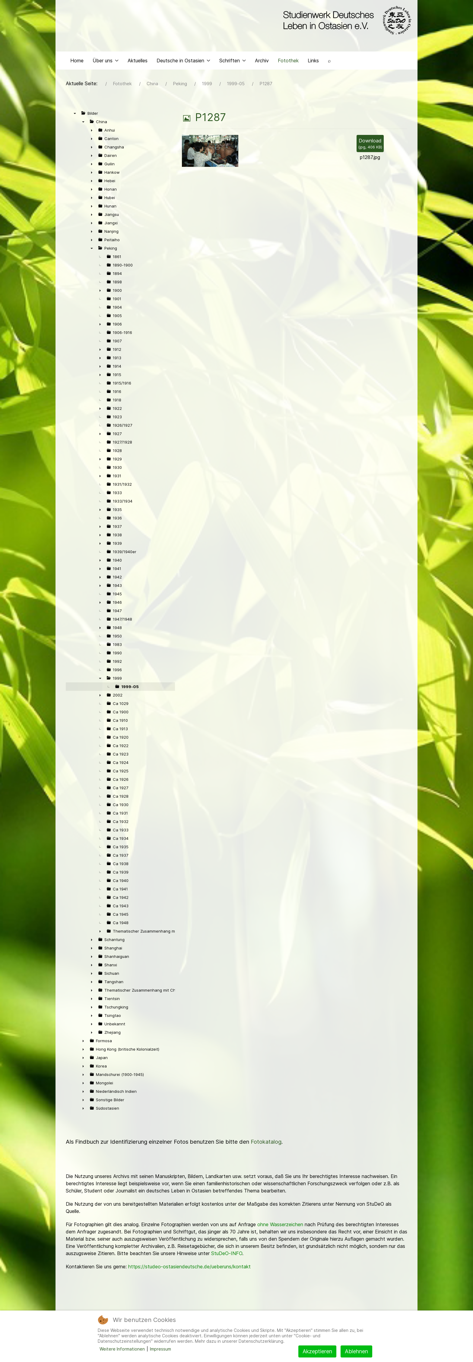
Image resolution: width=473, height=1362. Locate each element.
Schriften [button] (232, 62)
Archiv (262, 62)
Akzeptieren (317, 1351)
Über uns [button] (106, 62)
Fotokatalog (266, 1143)
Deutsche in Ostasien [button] (183, 62)
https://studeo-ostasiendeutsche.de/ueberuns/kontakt (189, 1268)
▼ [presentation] (75, 115)
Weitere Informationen (122, 1348)
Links (313, 62)
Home (77, 62)
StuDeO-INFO (226, 1255)
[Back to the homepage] (345, 20)
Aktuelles (138, 62)
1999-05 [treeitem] (130, 688)
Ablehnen (356, 1351)
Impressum (160, 1348)
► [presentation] (91, 131)
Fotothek (288, 62)
